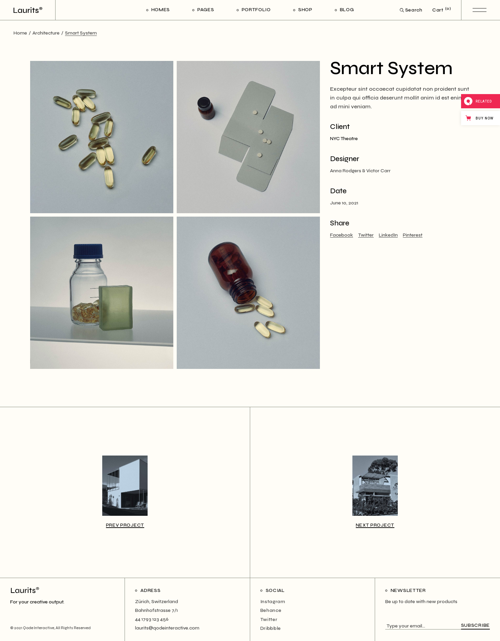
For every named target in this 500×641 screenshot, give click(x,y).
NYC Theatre (344, 138)
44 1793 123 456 (152, 619)
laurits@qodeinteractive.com (167, 628)
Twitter (269, 619)
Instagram (272, 601)
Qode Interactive (38, 628)
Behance (271, 610)
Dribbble (270, 628)
